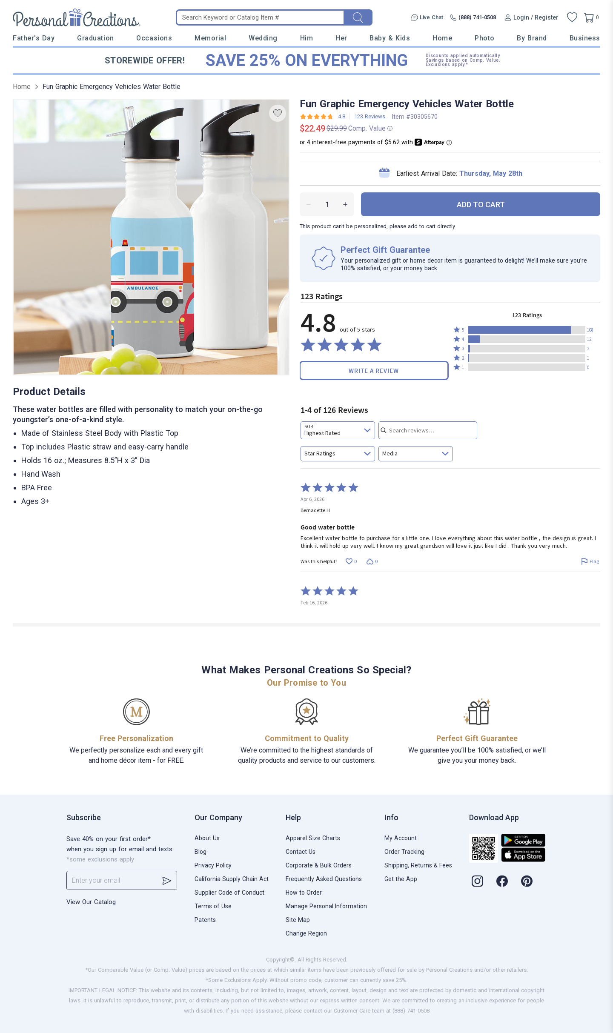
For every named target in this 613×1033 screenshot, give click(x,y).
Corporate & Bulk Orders (319, 865)
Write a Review (374, 370)
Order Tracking (404, 851)
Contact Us (300, 851)
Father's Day (33, 38)
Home (442, 38)
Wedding (263, 38)
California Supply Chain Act (232, 879)
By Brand (532, 38)
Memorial (210, 38)
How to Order (304, 892)
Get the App (400, 879)
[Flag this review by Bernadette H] (589, 562)
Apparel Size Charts (313, 838)
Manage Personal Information (326, 906)
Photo (485, 38)
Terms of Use (213, 906)
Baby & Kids (390, 38)
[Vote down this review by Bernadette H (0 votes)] (372, 562)
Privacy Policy (213, 865)
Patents (205, 919)
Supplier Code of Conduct (229, 892)
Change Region (306, 933)
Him (306, 38)
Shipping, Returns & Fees (418, 865)
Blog (200, 851)
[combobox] (338, 430)
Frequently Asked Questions (324, 879)
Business (585, 38)
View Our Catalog (91, 902)
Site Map (298, 919)
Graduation (95, 38)
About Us (207, 838)
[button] (526, 330)
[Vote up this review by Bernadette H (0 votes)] (351, 562)
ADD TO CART (481, 204)
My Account (400, 838)
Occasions (154, 38)
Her (341, 38)
